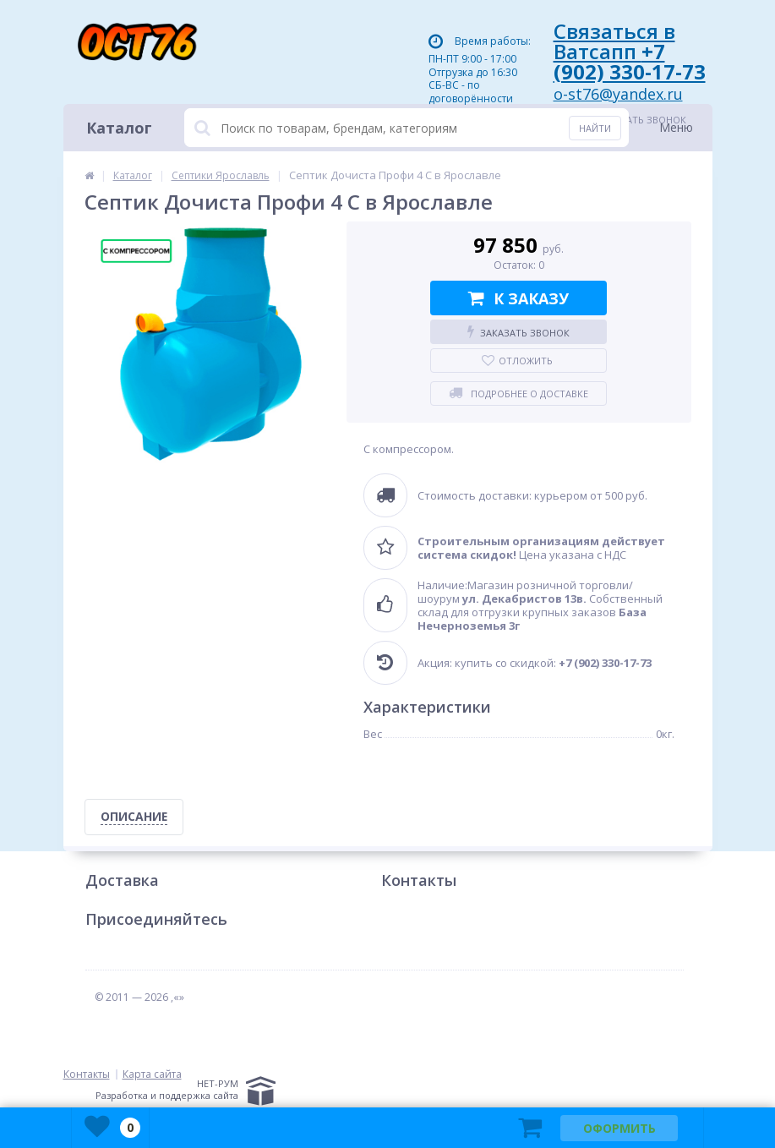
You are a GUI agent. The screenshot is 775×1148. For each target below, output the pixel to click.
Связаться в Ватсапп (630, 51)
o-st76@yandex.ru (618, 94)
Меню (676, 127)
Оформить (619, 1128)
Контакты (418, 880)
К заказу (518, 298)
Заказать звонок (518, 332)
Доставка (122, 880)
